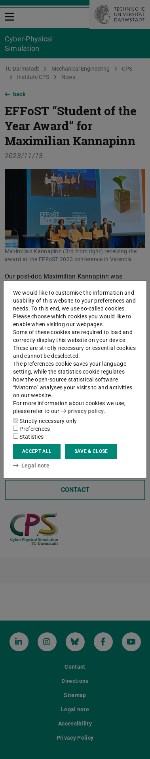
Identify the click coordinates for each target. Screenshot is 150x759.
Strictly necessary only (45, 421)
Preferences (31, 429)
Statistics (28, 437)
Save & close (91, 451)
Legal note (31, 465)
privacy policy (82, 411)
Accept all (36, 451)
